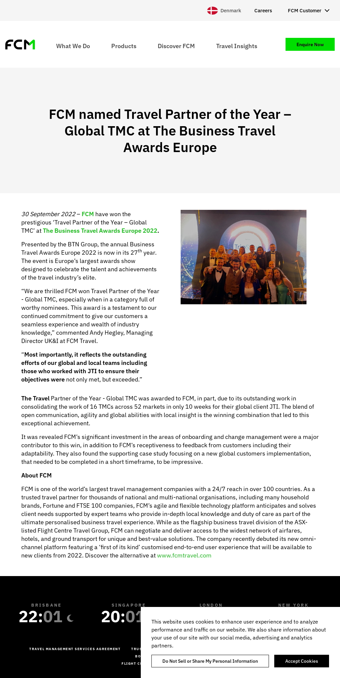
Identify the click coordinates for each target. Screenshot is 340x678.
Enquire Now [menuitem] (310, 44)
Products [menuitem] (123, 45)
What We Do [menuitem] (73, 45)
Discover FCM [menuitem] (176, 45)
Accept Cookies (301, 661)
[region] (240, 642)
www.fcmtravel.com (184, 555)
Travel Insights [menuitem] (236, 45)
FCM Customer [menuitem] (304, 10)
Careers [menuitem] (263, 10)
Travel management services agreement (75, 649)
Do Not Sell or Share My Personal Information (210, 661)
